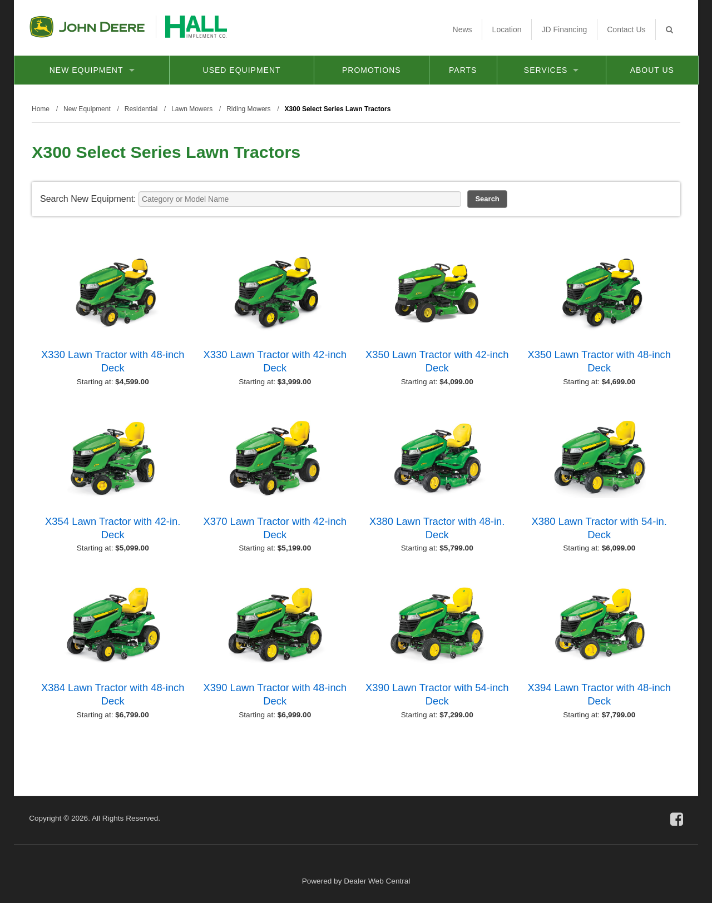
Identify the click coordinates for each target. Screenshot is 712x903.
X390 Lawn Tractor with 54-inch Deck (437, 694)
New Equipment (92, 70)
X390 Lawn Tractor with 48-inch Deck (275, 694)
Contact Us (626, 29)
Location (507, 29)
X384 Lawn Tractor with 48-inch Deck (113, 694)
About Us (652, 70)
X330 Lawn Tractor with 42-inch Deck (275, 361)
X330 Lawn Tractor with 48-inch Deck (113, 361)
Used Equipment (242, 70)
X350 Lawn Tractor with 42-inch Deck (437, 361)
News (462, 29)
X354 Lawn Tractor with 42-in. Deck (112, 527)
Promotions (371, 70)
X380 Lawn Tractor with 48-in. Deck (437, 527)
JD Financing (564, 29)
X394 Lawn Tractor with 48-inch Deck (599, 694)
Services (551, 70)
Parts (463, 70)
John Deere (87, 27)
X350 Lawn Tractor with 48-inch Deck (599, 361)
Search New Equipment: (88, 199)
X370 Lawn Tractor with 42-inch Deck (275, 527)
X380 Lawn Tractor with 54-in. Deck (599, 527)
